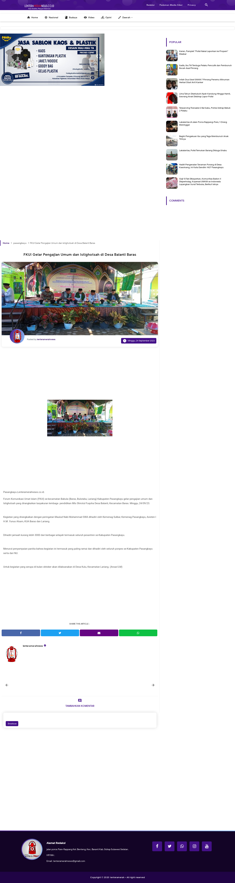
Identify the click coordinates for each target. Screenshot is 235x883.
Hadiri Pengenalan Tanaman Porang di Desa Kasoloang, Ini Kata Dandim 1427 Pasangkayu (201, 166)
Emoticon (12, 723)
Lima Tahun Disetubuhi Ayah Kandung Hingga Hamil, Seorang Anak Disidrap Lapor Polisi (204, 95)
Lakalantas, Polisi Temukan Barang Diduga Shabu (203, 150)
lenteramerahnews (33, 646)
